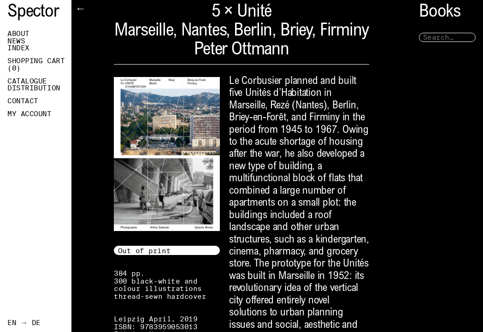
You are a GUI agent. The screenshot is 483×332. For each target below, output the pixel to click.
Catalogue (27, 81)
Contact (22, 101)
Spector (33, 13)
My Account (29, 114)
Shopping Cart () (36, 64)
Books (439, 13)
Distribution (33, 88)
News (16, 41)
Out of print (144, 251)
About (18, 33)
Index (18, 48)
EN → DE (24, 322)
